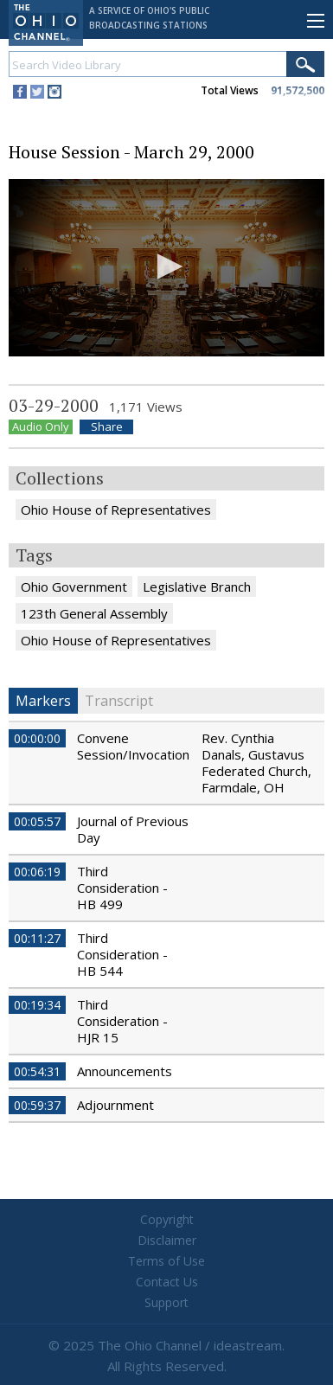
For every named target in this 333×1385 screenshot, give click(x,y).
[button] (167, 266)
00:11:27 (37, 938)
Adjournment (115, 1104)
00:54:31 (37, 1071)
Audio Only (40, 427)
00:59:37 (37, 1105)
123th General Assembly (94, 613)
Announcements (124, 1071)
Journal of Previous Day (133, 829)
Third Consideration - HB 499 (122, 887)
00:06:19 (37, 871)
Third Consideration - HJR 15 (122, 1021)
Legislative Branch (197, 586)
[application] (166, 267)
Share (107, 427)
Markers (43, 700)
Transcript (119, 700)
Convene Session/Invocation (133, 746)
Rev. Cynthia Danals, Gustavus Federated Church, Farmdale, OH (256, 762)
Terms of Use (166, 1261)
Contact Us (167, 1281)
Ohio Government (74, 586)
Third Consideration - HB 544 (122, 954)
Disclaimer (167, 1240)
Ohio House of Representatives (116, 509)
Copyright (167, 1219)
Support (166, 1302)
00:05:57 (37, 821)
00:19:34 (37, 1005)
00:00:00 (37, 738)
